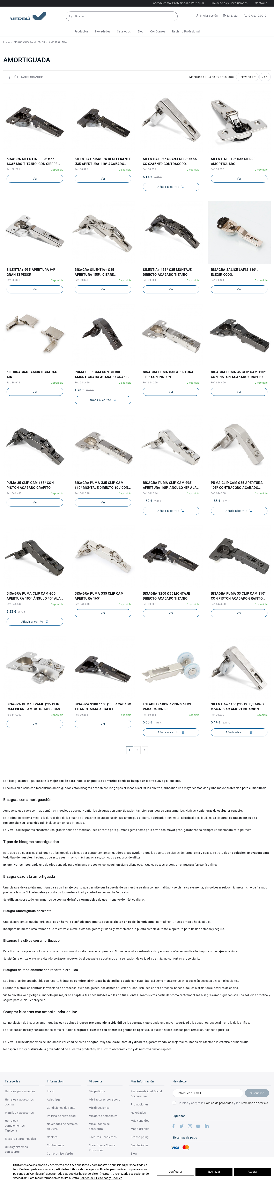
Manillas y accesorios (19, 1112)
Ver (35, 178)
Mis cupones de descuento (99, 1126)
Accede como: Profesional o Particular (178, 3)
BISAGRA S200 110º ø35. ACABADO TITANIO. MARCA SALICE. (103, 706)
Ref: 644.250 (218, 493)
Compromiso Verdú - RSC (60, 1156)
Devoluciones (140, 1145)
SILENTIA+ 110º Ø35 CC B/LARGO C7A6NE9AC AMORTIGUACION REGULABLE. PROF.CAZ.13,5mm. (237, 707)
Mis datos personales (103, 1116)
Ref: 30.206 (81, 714)
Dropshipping (140, 1137)
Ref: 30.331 (13, 280)
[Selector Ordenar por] (247, 77)
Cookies (52, 1137)
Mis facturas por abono (104, 1099)
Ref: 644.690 (218, 604)
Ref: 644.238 (82, 604)
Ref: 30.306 (149, 604)
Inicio (50, 1091)
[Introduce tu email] (208, 1093)
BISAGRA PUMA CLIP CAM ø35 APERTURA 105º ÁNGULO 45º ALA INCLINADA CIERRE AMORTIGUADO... (170, 485)
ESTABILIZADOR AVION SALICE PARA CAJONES (167, 706)
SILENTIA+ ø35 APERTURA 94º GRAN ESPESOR (31, 272)
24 (265, 76)
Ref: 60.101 (149, 714)
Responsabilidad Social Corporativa (146, 1094)
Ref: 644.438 (14, 493)
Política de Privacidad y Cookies (101, 1178)
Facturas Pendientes (103, 1137)
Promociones (139, 1104)
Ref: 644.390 (82, 493)
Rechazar (214, 1171)
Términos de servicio (254, 1103)
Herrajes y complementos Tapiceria (15, 1125)
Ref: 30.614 (13, 382)
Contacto (261, 3)
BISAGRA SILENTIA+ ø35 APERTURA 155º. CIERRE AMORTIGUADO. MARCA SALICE (100, 272)
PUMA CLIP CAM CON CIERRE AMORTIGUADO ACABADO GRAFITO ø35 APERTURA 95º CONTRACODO (103, 375)
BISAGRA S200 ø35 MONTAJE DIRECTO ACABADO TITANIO (166, 596)
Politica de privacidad (61, 1116)
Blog (134, 1153)
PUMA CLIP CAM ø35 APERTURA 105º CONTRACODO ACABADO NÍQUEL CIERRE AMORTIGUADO (237, 485)
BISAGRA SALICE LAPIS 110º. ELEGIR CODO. (234, 272)
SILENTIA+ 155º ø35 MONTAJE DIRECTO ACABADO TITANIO (167, 272)
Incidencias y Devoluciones (229, 3)
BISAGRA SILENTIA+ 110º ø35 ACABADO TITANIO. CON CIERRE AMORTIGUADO (32, 161)
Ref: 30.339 (217, 714)
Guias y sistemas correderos (16, 1149)
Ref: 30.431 (217, 280)
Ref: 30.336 (217, 169)
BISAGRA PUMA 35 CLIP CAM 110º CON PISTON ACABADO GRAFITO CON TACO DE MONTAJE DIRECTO (238, 596)
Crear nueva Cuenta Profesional (102, 1148)
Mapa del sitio (140, 1129)
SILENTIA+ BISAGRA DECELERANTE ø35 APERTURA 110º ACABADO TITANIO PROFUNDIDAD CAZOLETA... (103, 161)
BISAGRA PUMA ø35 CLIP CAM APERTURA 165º (99, 596)
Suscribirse (257, 1093)
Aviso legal (54, 1099)
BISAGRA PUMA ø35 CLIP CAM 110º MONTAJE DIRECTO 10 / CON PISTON (101, 485)
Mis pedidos (97, 1091)
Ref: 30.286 (13, 169)
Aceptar (253, 1171)
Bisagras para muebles (20, 1138)
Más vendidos (140, 1120)
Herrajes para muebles (20, 1091)
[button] (81, 31)
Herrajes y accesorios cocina (19, 1102)
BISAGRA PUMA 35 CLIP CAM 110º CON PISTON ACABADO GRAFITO (238, 374)
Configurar (175, 1171)
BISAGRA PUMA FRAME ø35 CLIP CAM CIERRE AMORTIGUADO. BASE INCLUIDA (34, 707)
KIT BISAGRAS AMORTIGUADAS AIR (32, 374)
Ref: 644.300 (14, 714)
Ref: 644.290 (150, 382)
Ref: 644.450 (82, 382)
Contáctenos (55, 1145)
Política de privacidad (218, 1103)
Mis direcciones (99, 1107)
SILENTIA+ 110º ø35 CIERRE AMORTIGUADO (233, 161)
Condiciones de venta (61, 1107)
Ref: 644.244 (150, 493)
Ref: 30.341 (81, 280)
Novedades (138, 1112)
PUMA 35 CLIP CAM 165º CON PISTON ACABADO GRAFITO (30, 485)
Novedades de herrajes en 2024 (62, 1126)
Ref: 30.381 (149, 280)
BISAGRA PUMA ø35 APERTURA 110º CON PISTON (168, 374)
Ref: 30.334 (149, 169)
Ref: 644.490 (218, 382)
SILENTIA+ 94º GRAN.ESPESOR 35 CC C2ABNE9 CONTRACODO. (170, 161)
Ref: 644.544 (14, 604)
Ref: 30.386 (81, 169)
